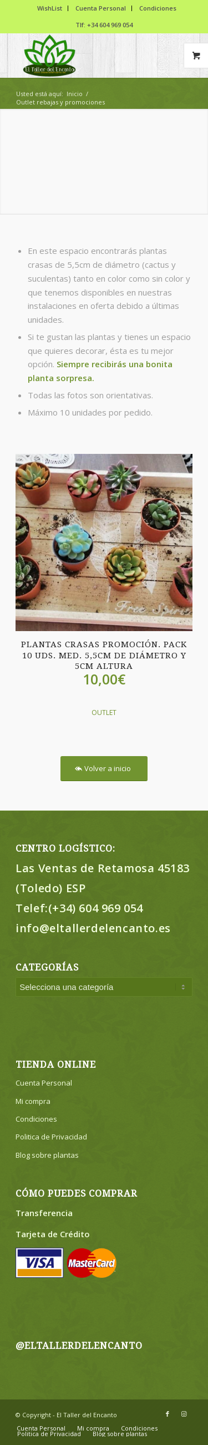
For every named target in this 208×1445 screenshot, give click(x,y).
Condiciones (157, 8)
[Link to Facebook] (167, 1414)
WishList (49, 8)
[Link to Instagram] (184, 1414)
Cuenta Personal (100, 8)
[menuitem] (50, 8)
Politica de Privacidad (51, 1137)
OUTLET (104, 712)
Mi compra (33, 1101)
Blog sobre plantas (47, 1155)
